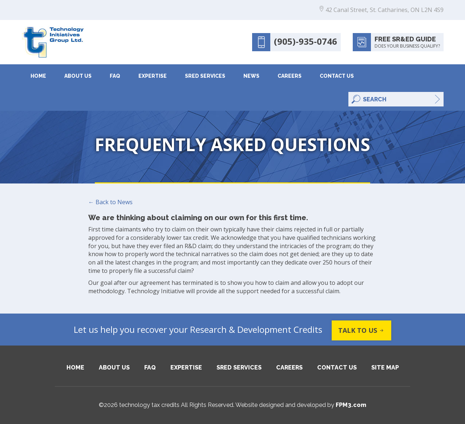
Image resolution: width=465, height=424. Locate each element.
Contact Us (337, 76)
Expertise (152, 76)
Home (38, 76)
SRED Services (205, 76)
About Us (78, 76)
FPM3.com (351, 404)
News (251, 76)
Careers (290, 76)
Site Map (385, 367)
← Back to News (110, 202)
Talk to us (361, 330)
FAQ (115, 76)
